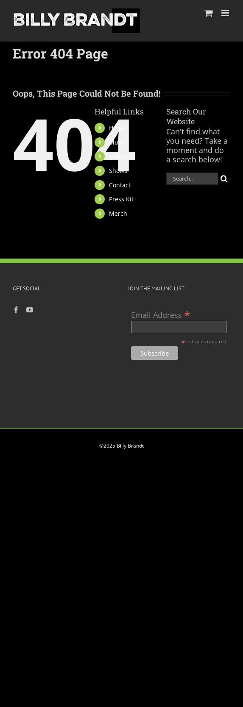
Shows (118, 171)
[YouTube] (29, 309)
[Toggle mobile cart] (208, 12)
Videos (118, 156)
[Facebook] (16, 309)
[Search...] (192, 179)
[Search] (224, 179)
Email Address (160, 314)
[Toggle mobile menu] (225, 12)
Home (117, 128)
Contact (120, 185)
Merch (118, 213)
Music (117, 142)
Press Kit (121, 199)
